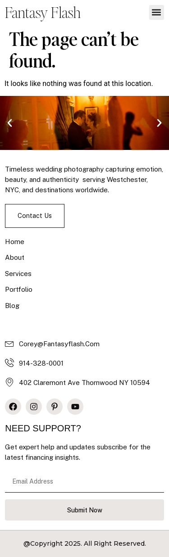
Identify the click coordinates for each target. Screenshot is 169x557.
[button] (156, 12)
